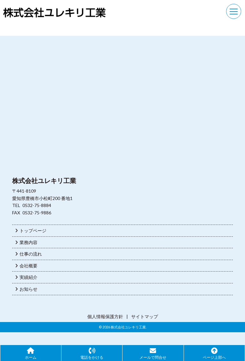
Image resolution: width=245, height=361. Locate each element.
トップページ (30, 230)
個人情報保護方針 (105, 316)
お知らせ (26, 289)
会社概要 (26, 265)
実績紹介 (26, 277)
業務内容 (26, 242)
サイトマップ (144, 316)
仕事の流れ (28, 254)
